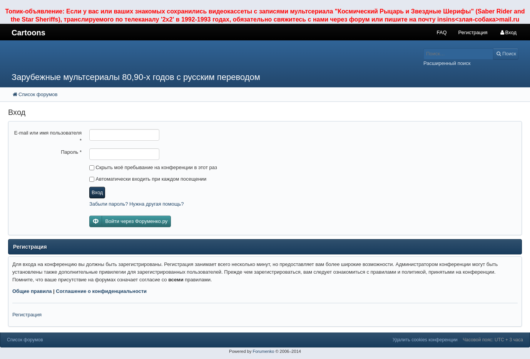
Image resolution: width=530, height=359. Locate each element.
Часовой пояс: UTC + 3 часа (493, 339)
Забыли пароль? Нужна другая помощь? (136, 204)
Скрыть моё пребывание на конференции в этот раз (153, 167)
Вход (97, 192)
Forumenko (263, 351)
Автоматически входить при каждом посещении (147, 179)
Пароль (71, 152)
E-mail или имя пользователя (48, 136)
